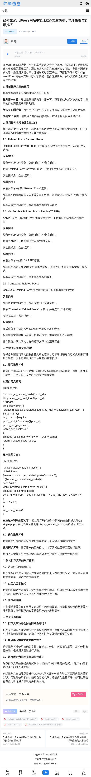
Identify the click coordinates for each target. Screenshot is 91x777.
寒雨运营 (53, 754)
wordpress (9, 31)
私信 (84, 41)
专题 (4, 10)
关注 (72, 41)
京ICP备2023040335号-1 (45, 759)
